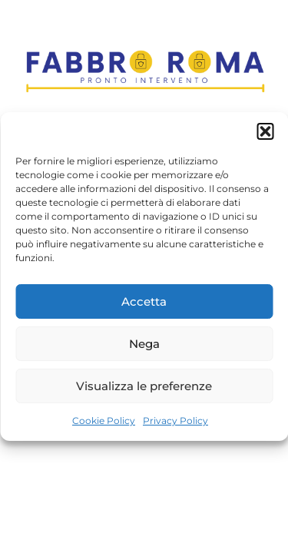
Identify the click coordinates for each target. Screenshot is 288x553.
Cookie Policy (103, 420)
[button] (265, 131)
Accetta (144, 301)
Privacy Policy (175, 420)
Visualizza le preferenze (144, 386)
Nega (144, 343)
